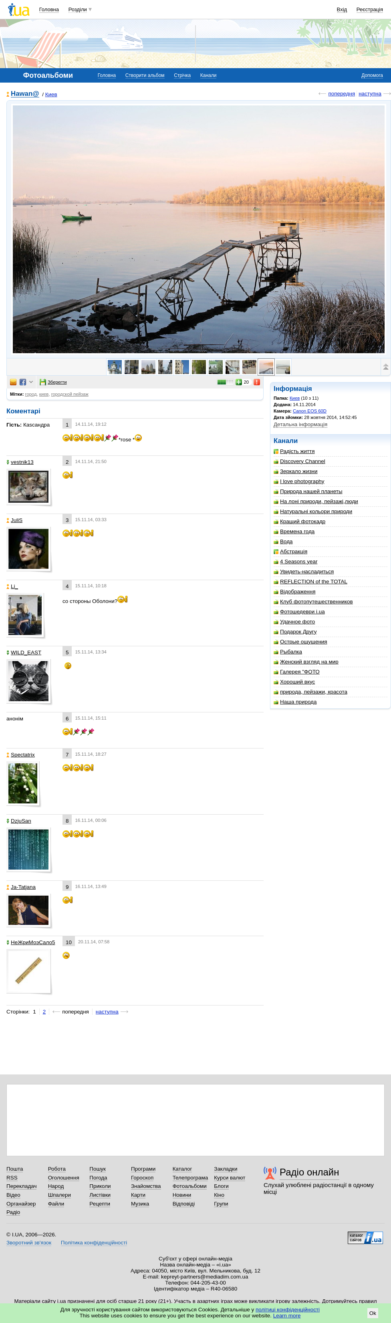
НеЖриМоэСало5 (30, 942)
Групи (221, 1204)
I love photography (299, 481)
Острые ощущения (300, 642)
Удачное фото (294, 622)
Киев (51, 94)
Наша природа (295, 702)
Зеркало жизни (296, 471)
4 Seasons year (295, 561)
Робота (57, 1169)
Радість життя (294, 451)
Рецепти (99, 1204)
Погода (98, 1178)
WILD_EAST (23, 652)
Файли (56, 1204)
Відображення (295, 592)
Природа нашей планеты (308, 491)
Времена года (294, 531)
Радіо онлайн (309, 1172)
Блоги (221, 1186)
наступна (370, 94)
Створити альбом (145, 75)
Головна (49, 9)
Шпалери (59, 1195)
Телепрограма (190, 1178)
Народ (56, 1186)
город (31, 394)
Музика (140, 1204)
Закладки (225, 1169)
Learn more (287, 1316)
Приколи (100, 1186)
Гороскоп (142, 1178)
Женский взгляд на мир (306, 662)
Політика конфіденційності (94, 1243)
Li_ (12, 586)
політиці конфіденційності (288, 1310)
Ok (372, 1313)
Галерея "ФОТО (297, 672)
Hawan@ (25, 94)
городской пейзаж (70, 394)
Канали (208, 75)
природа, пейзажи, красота (310, 692)
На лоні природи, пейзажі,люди (316, 501)
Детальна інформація (300, 424)
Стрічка (182, 75)
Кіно (219, 1195)
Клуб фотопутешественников (313, 602)
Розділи (78, 9)
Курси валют (229, 1178)
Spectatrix (20, 755)
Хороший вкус (294, 682)
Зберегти (53, 382)
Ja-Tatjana (21, 887)
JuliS (14, 520)
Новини (182, 1195)
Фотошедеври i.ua (299, 612)
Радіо (13, 1212)
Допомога (372, 75)
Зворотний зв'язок (28, 1243)
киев (44, 394)
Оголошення (63, 1178)
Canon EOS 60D (310, 411)
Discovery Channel (299, 461)
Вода (283, 541)
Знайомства (146, 1186)
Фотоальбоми (190, 1186)
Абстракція (290, 551)
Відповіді (184, 1204)
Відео (13, 1195)
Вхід (342, 9)
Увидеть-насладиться (304, 571)
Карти (138, 1195)
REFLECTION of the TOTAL (310, 582)
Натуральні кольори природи (313, 511)
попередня (341, 94)
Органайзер (21, 1204)
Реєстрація (370, 9)
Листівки (100, 1195)
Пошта (14, 1169)
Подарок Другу (295, 632)
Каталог (182, 1169)
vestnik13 (20, 462)
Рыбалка (288, 652)
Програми (143, 1169)
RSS (12, 1178)
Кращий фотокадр (299, 521)
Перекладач (21, 1186)
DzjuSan (18, 821)
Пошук (97, 1169)
